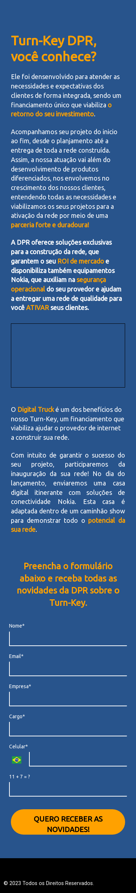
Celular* (18, 746)
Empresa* (20, 686)
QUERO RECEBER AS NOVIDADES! (68, 824)
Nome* (17, 626)
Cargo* (17, 716)
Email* (16, 656)
